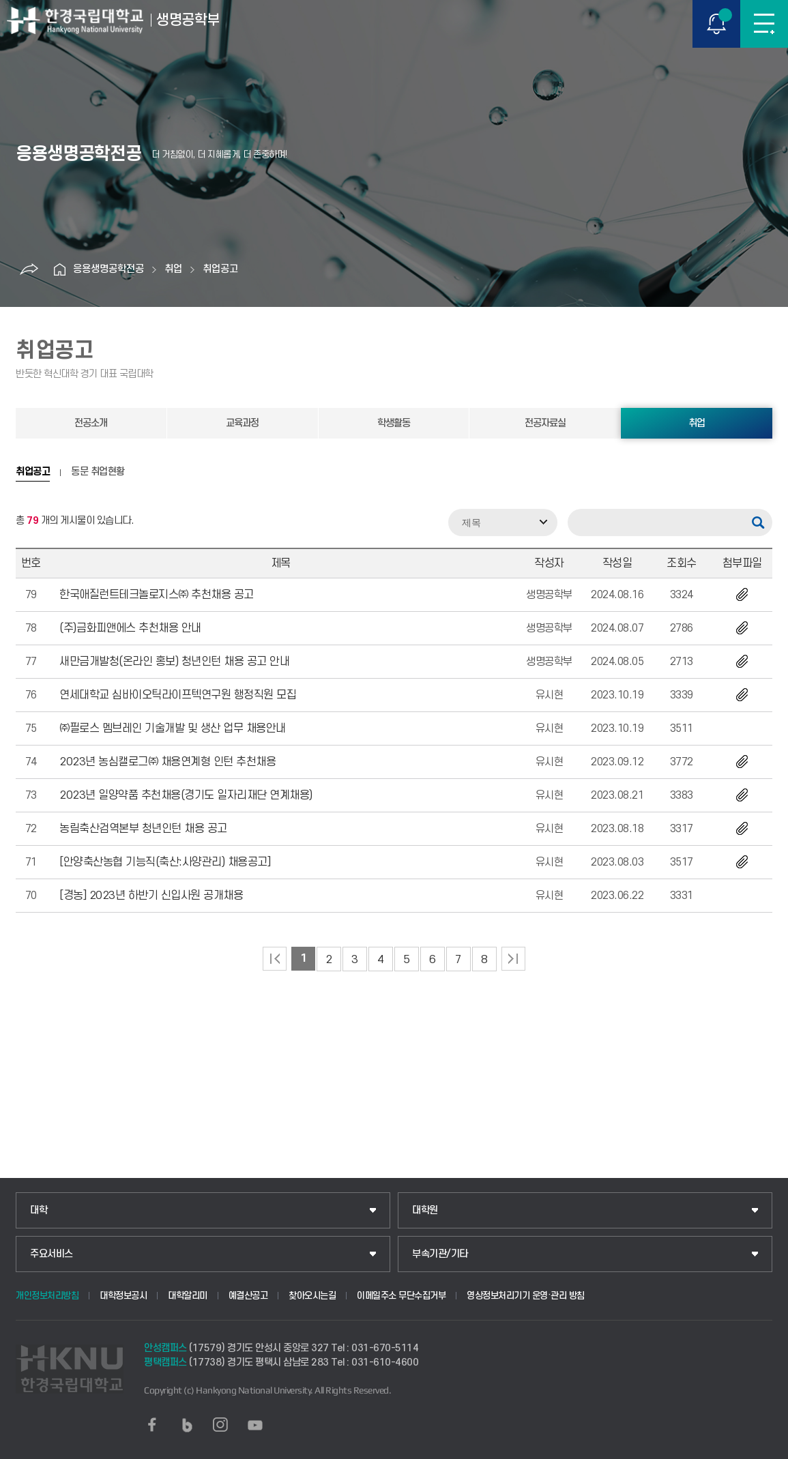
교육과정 (242, 423)
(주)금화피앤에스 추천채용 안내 (130, 628)
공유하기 (29, 269)
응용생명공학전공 (108, 269)
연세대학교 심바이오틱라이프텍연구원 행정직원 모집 (177, 695)
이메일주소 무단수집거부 (401, 1296)
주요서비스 (51, 1254)
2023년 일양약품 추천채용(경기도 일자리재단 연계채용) (185, 795)
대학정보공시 (123, 1296)
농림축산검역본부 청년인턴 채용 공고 (143, 829)
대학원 (425, 1210)
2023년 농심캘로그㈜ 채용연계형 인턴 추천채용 (167, 762)
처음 (275, 959)
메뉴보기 (764, 24)
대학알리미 (187, 1296)
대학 (38, 1210)
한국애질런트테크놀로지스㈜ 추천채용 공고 (156, 595)
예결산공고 (248, 1296)
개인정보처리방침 (47, 1296)
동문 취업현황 (98, 472)
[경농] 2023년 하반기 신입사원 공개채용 (151, 895)
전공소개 (90, 423)
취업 (173, 269)
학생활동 (393, 423)
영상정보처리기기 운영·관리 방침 (526, 1296)
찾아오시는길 (312, 1296)
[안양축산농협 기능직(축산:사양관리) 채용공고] (164, 862)
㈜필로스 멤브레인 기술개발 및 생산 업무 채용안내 (172, 728)
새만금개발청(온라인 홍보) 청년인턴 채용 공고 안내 (174, 661)
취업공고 (220, 269)
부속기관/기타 (440, 1254)
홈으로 (59, 269)
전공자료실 (545, 423)
